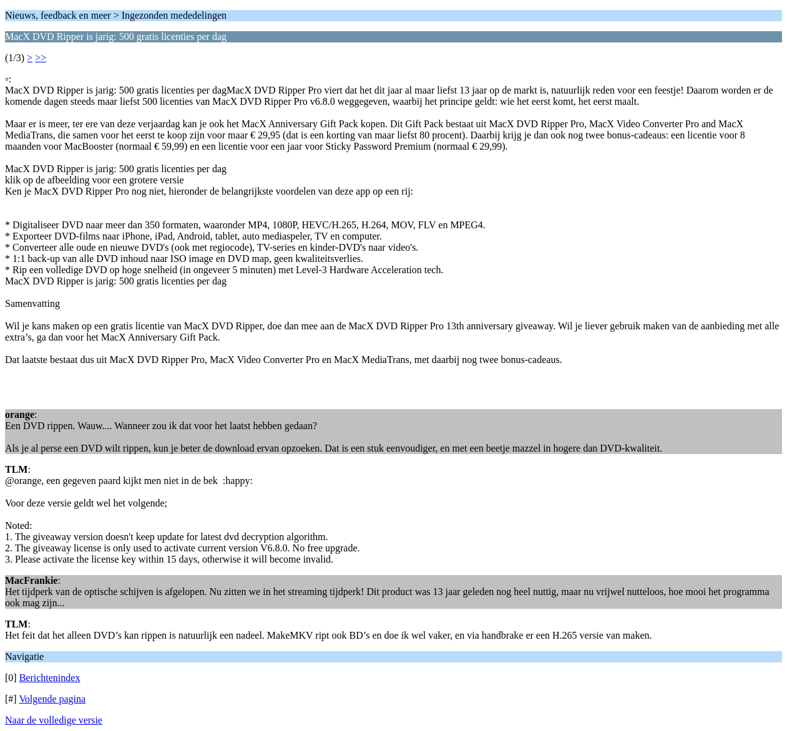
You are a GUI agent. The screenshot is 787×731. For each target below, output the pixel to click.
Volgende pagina (52, 699)
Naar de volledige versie (53, 720)
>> (40, 57)
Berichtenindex (50, 677)
